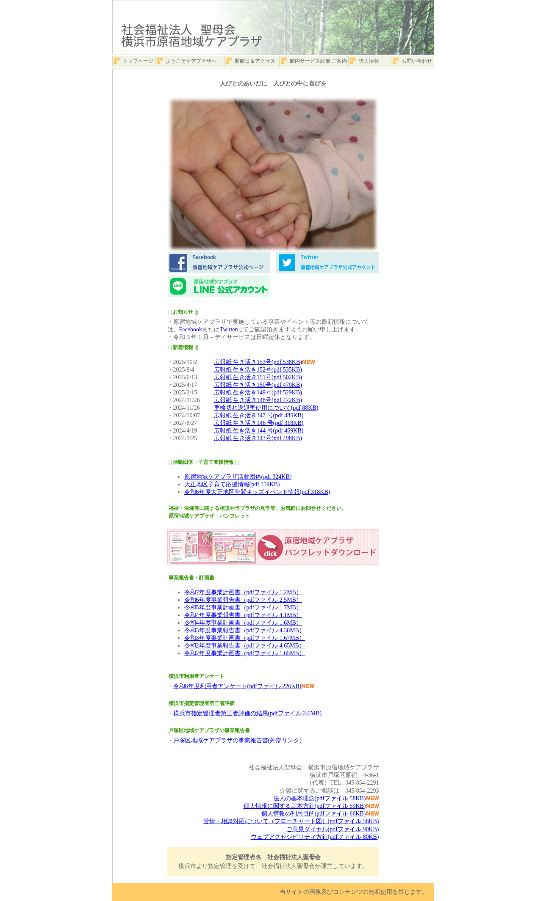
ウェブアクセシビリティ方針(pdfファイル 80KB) (315, 837)
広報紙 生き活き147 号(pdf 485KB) (259, 415)
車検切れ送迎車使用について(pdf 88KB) (266, 408)
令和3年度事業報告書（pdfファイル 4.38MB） (244, 630)
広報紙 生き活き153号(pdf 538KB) (258, 362)
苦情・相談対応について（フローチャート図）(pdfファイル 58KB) (291, 821)
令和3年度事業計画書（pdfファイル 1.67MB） (244, 638)
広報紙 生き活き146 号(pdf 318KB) (259, 423)
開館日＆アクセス (255, 61)
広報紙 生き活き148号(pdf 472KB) (258, 400)
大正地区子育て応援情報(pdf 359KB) (232, 484)
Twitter (228, 329)
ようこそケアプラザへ (191, 61)
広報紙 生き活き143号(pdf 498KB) (258, 438)
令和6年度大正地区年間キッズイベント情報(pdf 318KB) (257, 492)
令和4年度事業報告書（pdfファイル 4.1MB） (243, 615)
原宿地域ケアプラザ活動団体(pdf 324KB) (238, 477)
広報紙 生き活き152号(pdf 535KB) (258, 369)
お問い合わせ (417, 61)
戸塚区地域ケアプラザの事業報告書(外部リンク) (237, 740)
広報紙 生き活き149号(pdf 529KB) (258, 392)
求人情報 (369, 61)
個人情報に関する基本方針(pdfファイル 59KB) (305, 806)
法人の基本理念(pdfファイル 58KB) (319, 798)
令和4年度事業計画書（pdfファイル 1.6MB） (243, 623)
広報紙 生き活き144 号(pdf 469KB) (259, 430)
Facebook (190, 329)
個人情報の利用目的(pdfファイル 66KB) (313, 813)
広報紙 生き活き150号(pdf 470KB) (258, 385)
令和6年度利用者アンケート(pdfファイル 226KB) (237, 686)
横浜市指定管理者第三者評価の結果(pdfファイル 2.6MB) (247, 713)
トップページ (138, 61)
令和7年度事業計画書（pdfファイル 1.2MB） (243, 592)
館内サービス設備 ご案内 (318, 61)
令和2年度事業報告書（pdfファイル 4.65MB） (244, 645)
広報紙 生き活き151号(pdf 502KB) (258, 377)
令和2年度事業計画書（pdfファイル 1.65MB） (244, 653)
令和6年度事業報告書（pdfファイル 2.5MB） (243, 600)
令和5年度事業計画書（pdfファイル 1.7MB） (243, 607)
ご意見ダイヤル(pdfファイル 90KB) (332, 829)
